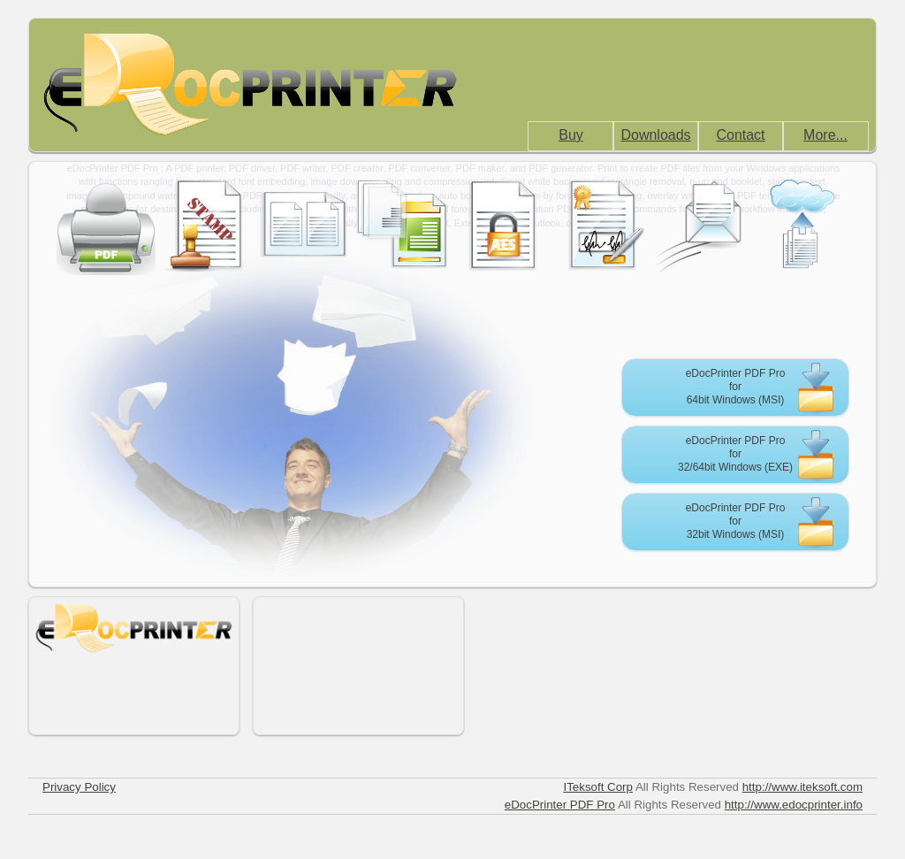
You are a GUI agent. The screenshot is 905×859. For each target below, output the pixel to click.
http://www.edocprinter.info (794, 804)
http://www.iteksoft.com (802, 787)
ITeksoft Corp (598, 787)
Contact (740, 134)
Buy (571, 134)
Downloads (655, 134)
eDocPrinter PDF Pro (560, 804)
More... (825, 134)
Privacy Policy (79, 787)
